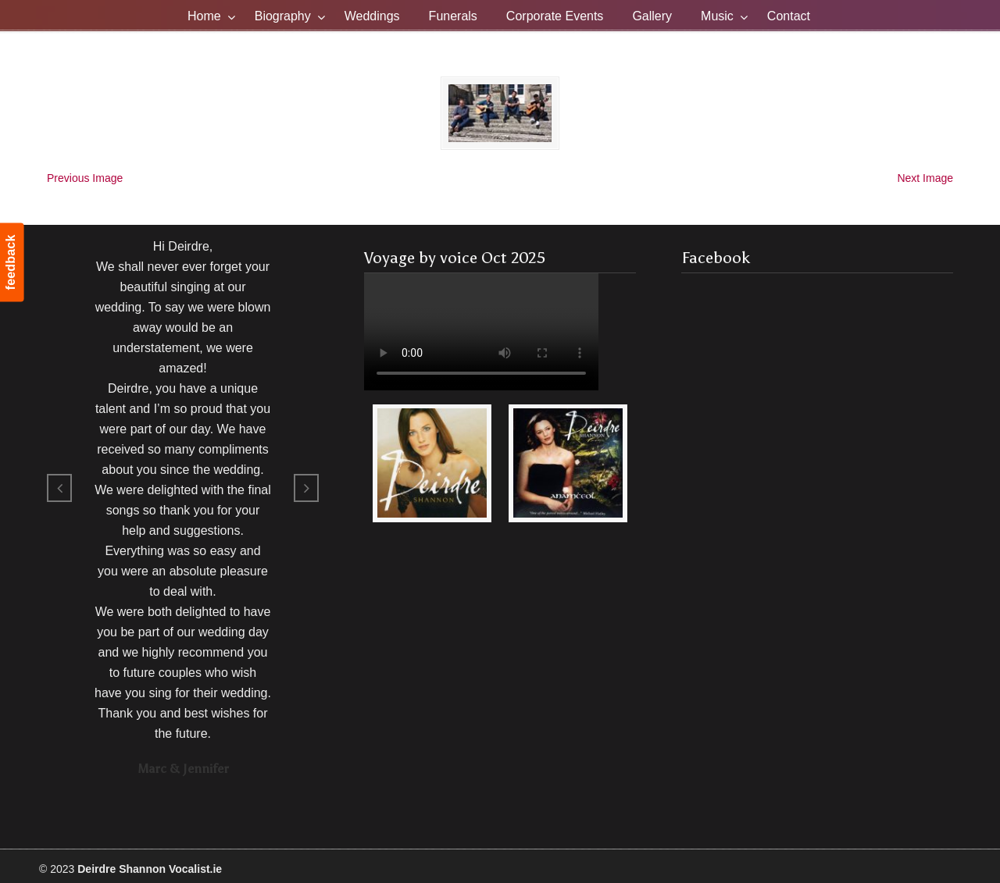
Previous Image (85, 177)
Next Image (925, 177)
